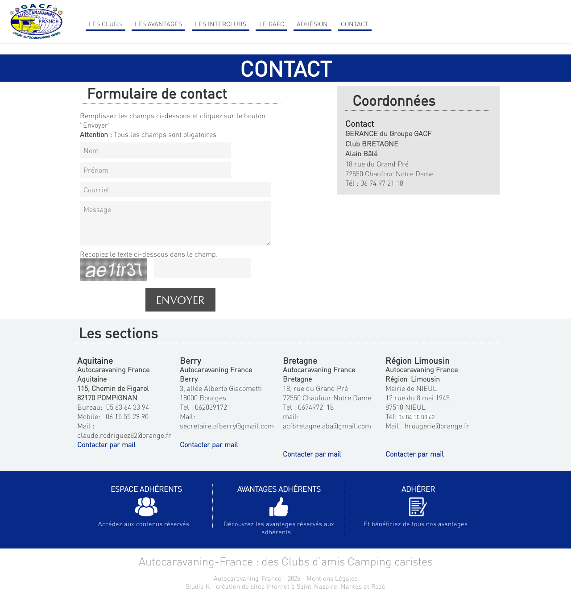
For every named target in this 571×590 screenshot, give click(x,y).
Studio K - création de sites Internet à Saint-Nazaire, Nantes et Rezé (285, 586)
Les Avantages (158, 24)
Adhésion (312, 24)
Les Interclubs (220, 24)
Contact (354, 24)
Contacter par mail (106, 444)
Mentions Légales (332, 578)
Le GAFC (271, 24)
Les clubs (105, 24)
